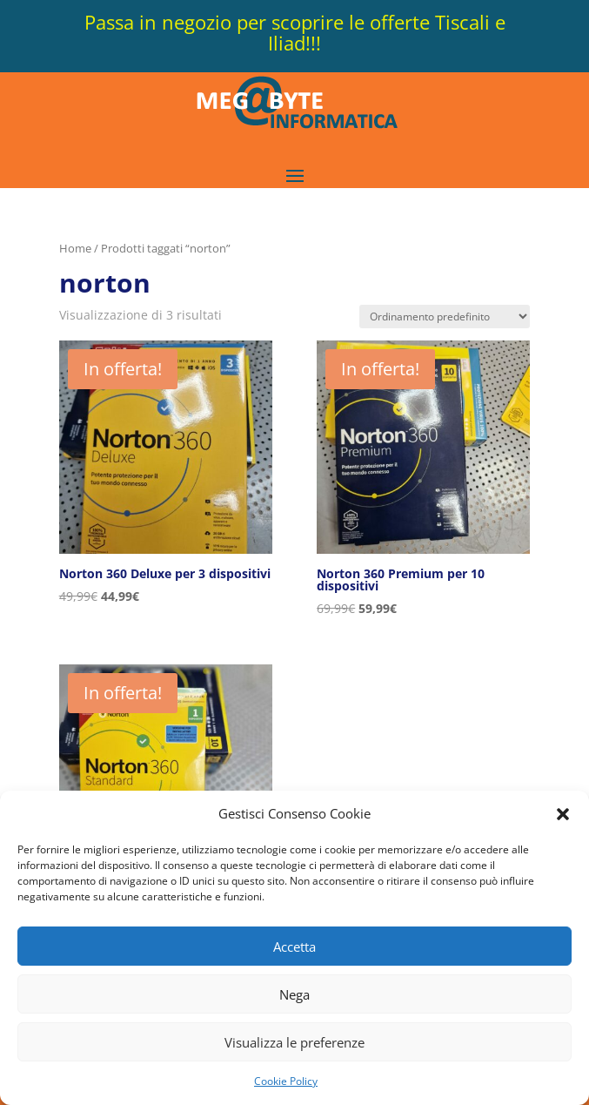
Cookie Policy (286, 1081)
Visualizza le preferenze (294, 1042)
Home (75, 248)
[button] (563, 814)
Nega (294, 994)
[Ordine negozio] (444, 316)
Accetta (294, 946)
